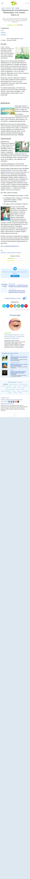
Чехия (14, 385)
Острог (2, 30)
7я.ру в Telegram (9, 402)
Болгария (10, 392)
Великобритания (25, 391)
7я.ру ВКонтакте (13, 402)
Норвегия (14, 387)
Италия (13, 391)
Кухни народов (12, 283)
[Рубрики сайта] (2, 3)
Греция (18, 391)
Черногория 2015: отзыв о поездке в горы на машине (18, 357)
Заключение (3, 34)
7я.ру (18, 402)
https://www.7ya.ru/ (10, 399)
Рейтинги (3, 403)
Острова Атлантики (20, 389)
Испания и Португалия (6, 391)
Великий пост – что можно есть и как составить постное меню (18, 285)
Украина (19, 385)
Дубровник (3, 32)
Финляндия (9, 385)
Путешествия (12, 382)
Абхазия (20, 392)
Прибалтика (7, 387)
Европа (12, 355)
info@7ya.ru (3, 399)
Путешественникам (14, 362)
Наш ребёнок (10, 403)
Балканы (5, 384)
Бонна (6, 403)
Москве (8, 172)
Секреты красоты (12, 289)
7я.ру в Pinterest (11, 402)
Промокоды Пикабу (18, 399)
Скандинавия (25, 385)
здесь (21, 38)
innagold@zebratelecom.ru (11, 246)
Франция (3, 385)
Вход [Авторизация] (27, 3)
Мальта (23, 387)
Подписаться (15, 276)
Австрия (15, 392)
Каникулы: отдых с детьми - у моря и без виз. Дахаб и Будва (19, 365)
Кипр (19, 387)
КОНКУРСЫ (3, 252)
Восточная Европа (23, 384)
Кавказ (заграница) (10, 389)
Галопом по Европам (13, 384)
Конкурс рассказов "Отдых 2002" (14, 252)
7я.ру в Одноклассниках (16, 402)
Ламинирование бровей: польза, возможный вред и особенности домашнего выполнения (17, 292)
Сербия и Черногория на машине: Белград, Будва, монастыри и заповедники (18, 372)
